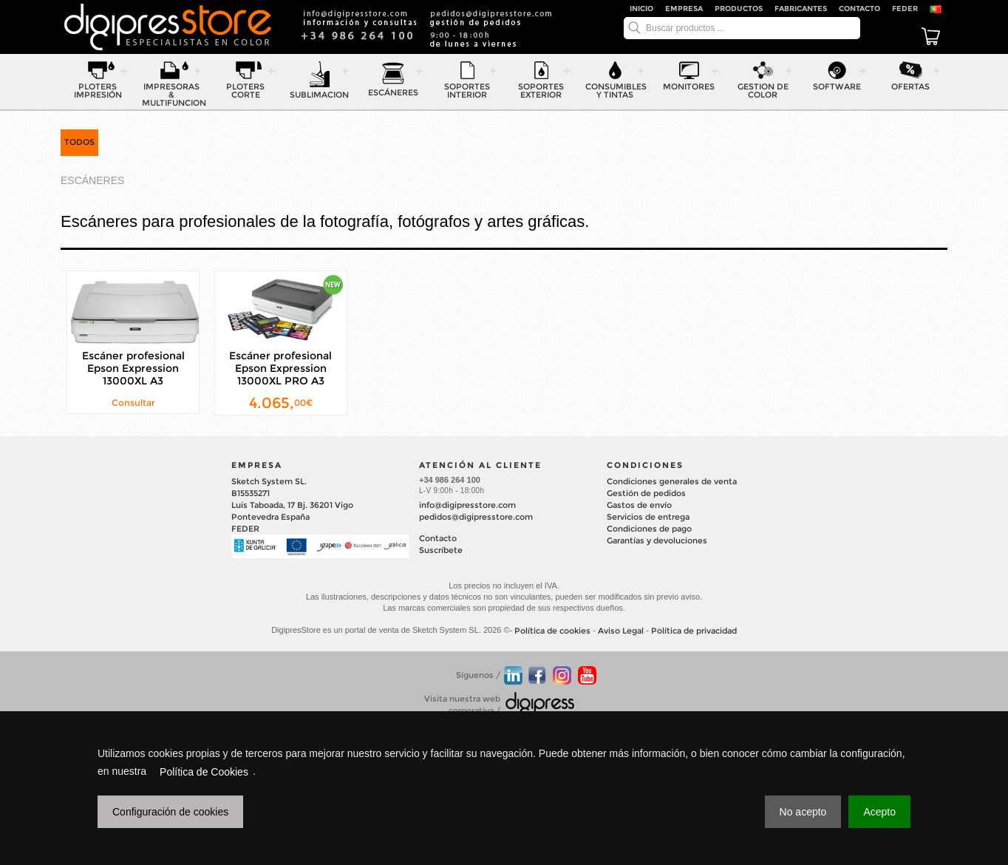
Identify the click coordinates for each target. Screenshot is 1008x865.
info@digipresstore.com (467, 505)
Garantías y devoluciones (657, 540)
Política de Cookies (204, 772)
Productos (739, 8)
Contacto (859, 8)
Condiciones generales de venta (672, 481)
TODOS (79, 142)
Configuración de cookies (170, 812)
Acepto (879, 812)
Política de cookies (552, 630)
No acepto (803, 812)
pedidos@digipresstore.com (476, 517)
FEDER (905, 8)
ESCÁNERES (92, 180)
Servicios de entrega (648, 517)
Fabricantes (800, 8)
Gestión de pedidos (646, 493)
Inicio (641, 8)
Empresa (684, 8)
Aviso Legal (621, 630)
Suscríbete (441, 550)
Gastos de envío (639, 505)
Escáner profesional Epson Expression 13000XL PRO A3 (280, 368)
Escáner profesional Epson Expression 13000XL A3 (133, 368)
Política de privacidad (694, 630)
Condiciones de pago (649, 528)
